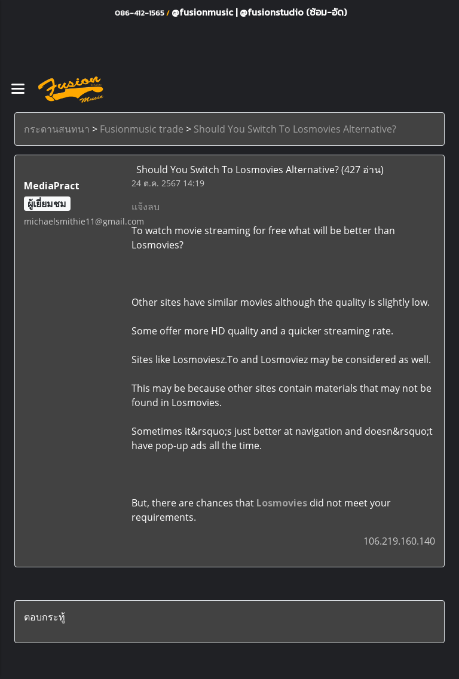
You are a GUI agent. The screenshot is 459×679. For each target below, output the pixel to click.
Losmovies (281, 502)
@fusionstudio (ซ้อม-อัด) (293, 12)
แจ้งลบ (145, 206)
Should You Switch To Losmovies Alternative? (295, 129)
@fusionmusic (203, 12)
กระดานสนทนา (57, 129)
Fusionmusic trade (141, 129)
